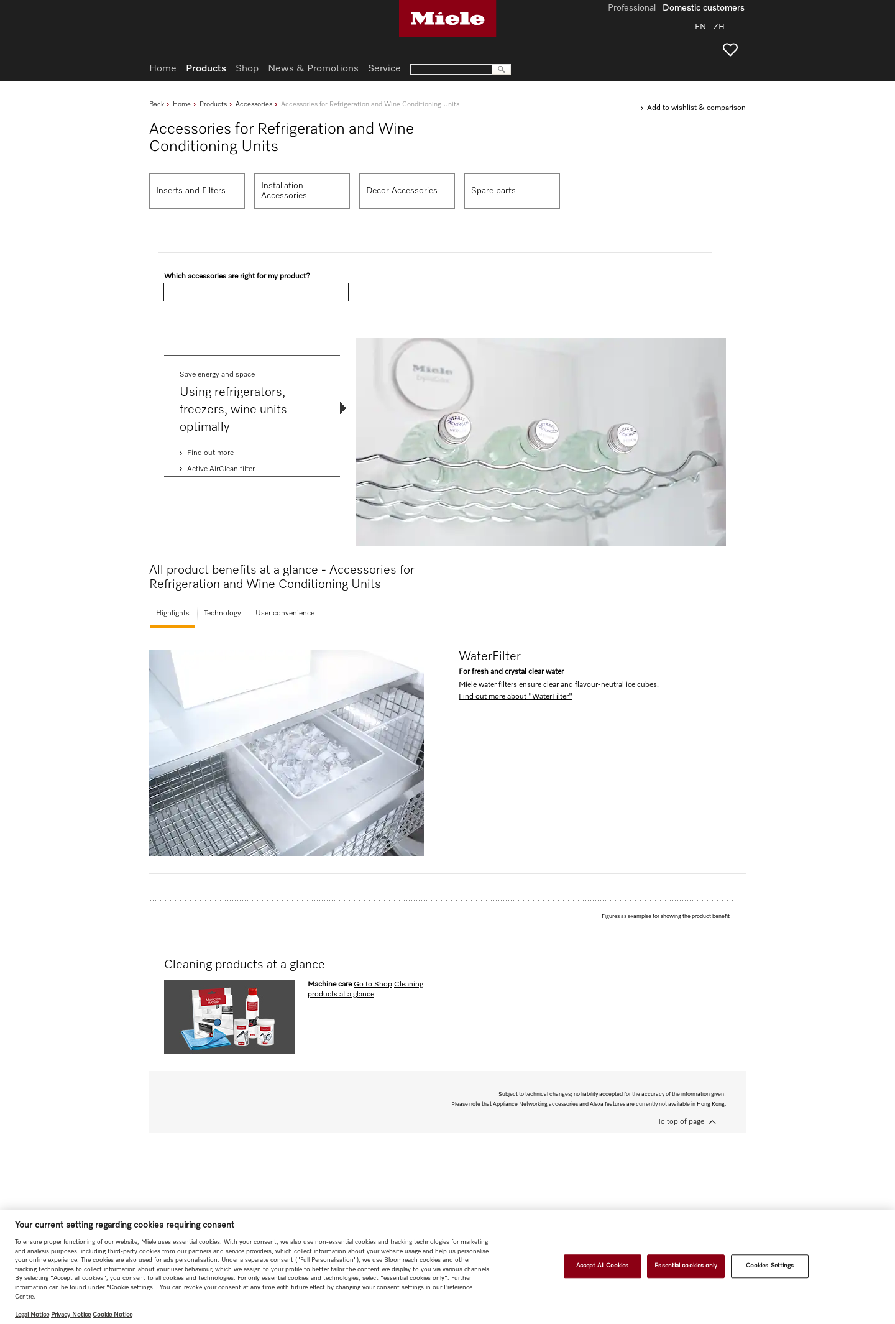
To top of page (681, 1122)
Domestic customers (704, 8)
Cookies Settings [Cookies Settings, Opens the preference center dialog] (770, 1266)
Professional (632, 8)
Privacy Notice (71, 1315)
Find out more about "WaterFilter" (515, 697)
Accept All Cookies (602, 1266)
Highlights (173, 613)
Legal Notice (32, 1315)
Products (213, 104)
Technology (222, 613)
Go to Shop (373, 984)
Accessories (254, 104)
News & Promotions (313, 69)
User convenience (284, 613)
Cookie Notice (112, 1315)
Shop (247, 69)
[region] (447, 1267)
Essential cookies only (685, 1266)
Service (384, 69)
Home (182, 104)
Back (156, 104)
